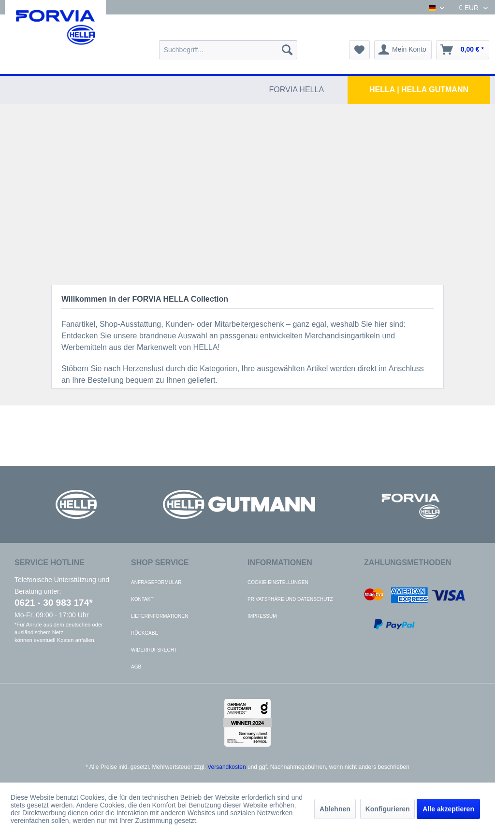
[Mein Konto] (403, 49)
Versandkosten (226, 767)
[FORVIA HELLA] (297, 90)
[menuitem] (228, 49)
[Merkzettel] (359, 49)
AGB (136, 666)
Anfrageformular (156, 582)
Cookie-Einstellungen (278, 582)
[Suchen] (287, 49)
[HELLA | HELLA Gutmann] (419, 90)
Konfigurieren (387, 809)
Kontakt (142, 599)
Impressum (262, 616)
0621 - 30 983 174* (54, 603)
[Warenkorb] (462, 49)
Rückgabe (144, 633)
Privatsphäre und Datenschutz (290, 599)
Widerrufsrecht (154, 650)
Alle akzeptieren (448, 809)
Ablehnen (335, 809)
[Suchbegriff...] (228, 49)
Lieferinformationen (159, 616)
